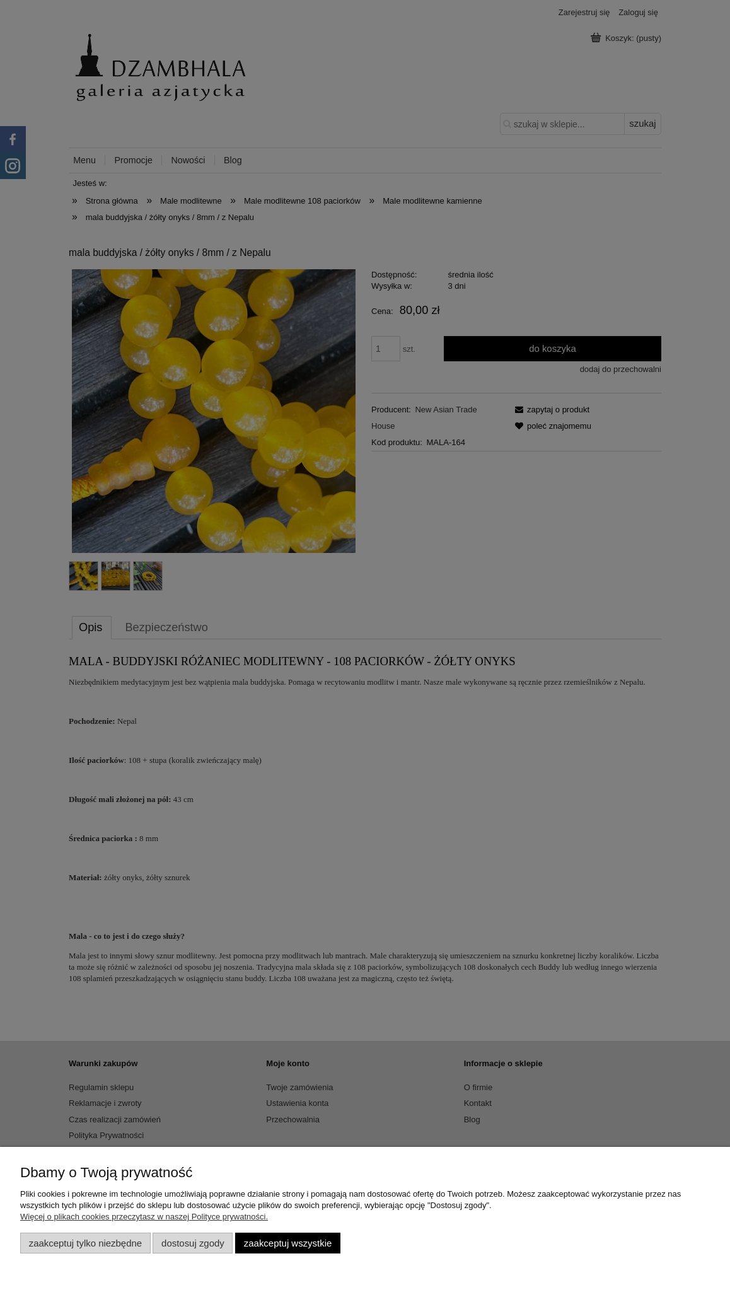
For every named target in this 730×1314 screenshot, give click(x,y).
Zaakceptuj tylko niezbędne (85, 1243)
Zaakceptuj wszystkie (288, 1243)
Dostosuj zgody (192, 1243)
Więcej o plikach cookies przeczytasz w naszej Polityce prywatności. (144, 1216)
